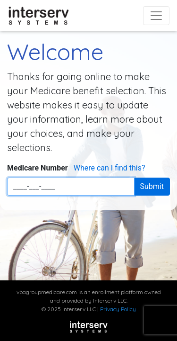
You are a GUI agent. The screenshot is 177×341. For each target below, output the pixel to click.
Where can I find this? (109, 167)
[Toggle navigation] (156, 15)
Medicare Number (37, 167)
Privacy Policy (118, 309)
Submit (152, 186)
